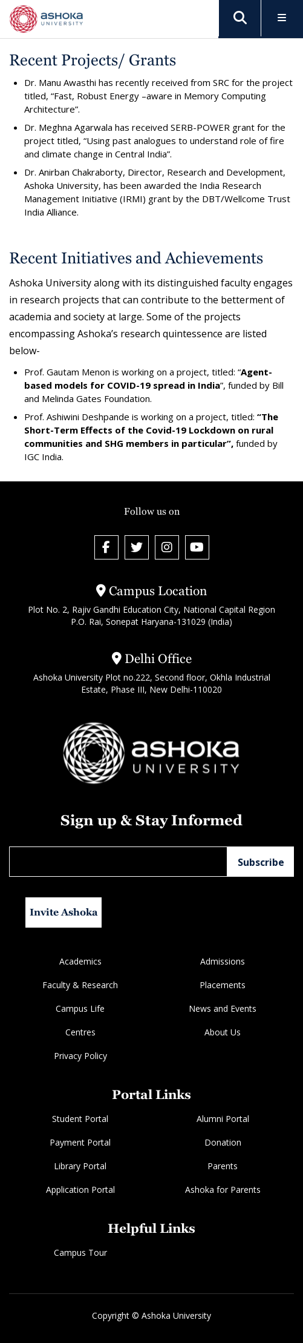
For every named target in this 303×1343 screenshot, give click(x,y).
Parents (222, 1166)
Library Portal (80, 1166)
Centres (80, 1032)
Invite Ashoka (64, 912)
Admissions (222, 961)
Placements (223, 985)
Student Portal (80, 1118)
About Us (222, 1032)
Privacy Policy (80, 1055)
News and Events (222, 1008)
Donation (222, 1142)
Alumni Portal (223, 1118)
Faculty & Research (80, 985)
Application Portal (80, 1189)
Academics (80, 961)
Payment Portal (80, 1142)
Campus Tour (80, 1252)
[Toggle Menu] (282, 18)
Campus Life (80, 1008)
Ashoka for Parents (223, 1189)
